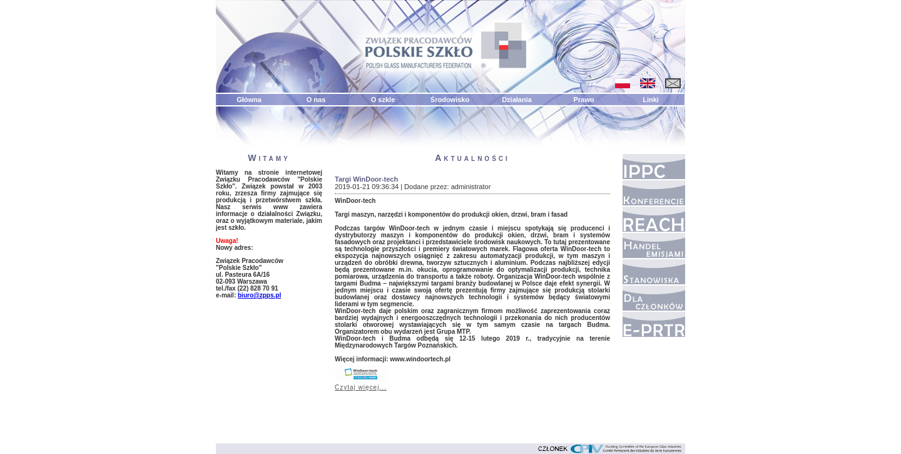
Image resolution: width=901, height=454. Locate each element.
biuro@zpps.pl (259, 295)
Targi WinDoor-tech (366, 179)
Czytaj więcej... (361, 387)
